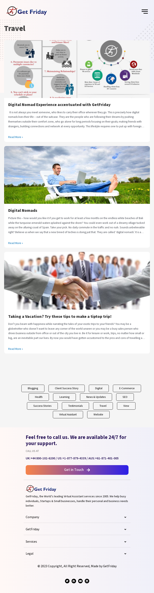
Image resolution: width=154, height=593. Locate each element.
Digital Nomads (22, 210)
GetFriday (77, 529)
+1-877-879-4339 (74, 458)
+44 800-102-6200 (42, 458)
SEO (125, 397)
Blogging (33, 388)
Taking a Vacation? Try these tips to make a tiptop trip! (60, 316)
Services (77, 542)
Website (98, 414)
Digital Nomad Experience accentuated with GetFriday (59, 104)
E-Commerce (127, 388)
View (126, 406)
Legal (77, 554)
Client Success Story (66, 388)
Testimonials (75, 406)
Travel (103, 406)
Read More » (15, 137)
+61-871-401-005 (107, 458)
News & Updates (96, 397)
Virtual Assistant (68, 414)
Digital (98, 388)
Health (39, 397)
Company (77, 517)
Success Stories (42, 406)
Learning (64, 397)
